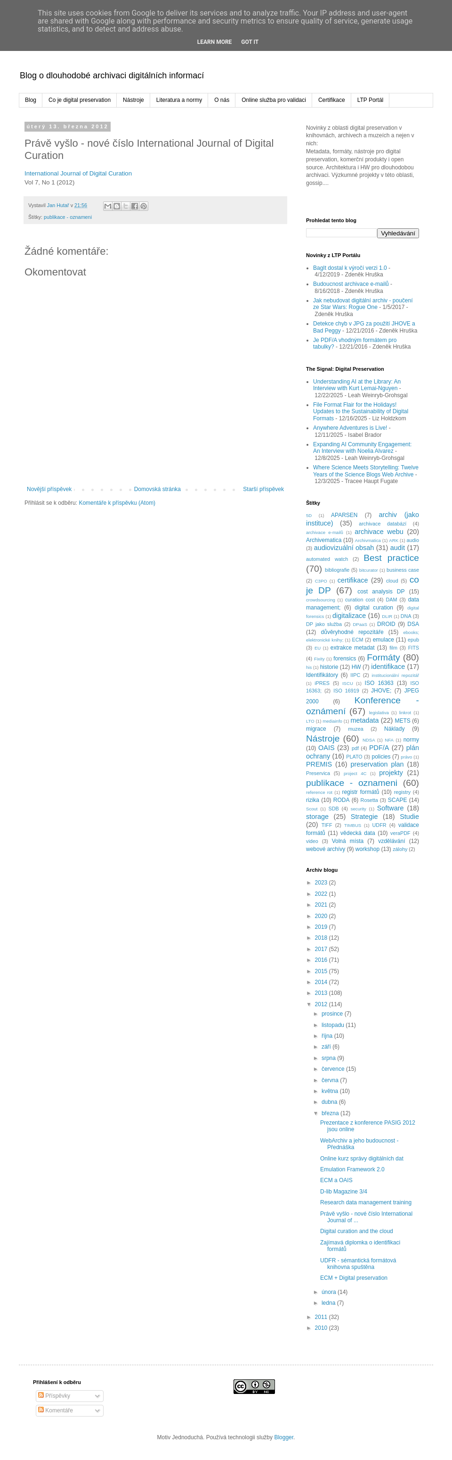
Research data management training (366, 1202)
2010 (322, 1328)
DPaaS (360, 624)
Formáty (383, 657)
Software (390, 808)
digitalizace (349, 615)
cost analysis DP (380, 591)
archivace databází (382, 523)
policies (380, 756)
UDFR (379, 825)
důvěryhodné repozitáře (352, 632)
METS (402, 720)
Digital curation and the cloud (356, 1231)
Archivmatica (368, 540)
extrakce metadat (353, 647)
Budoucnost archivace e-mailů (351, 284)
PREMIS (319, 764)
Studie (409, 816)
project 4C (355, 773)
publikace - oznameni (68, 217)
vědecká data (357, 833)
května (331, 1091)
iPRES (322, 683)
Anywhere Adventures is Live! (350, 428)
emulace (383, 639)
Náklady (394, 729)
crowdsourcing (320, 599)
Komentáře (55, 1410)
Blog (30, 100)
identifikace (388, 666)
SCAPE (397, 800)
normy (411, 739)
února (330, 1292)
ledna (329, 1303)
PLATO (354, 756)
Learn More (214, 42)
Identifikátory (322, 675)
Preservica (318, 773)
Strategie (364, 816)
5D (309, 515)
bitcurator (368, 570)
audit (397, 547)
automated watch (327, 559)
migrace (316, 729)
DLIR (387, 616)
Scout (312, 808)
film (393, 648)
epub (413, 639)
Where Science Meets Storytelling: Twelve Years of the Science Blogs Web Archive (366, 470)
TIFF (327, 825)
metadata (364, 720)
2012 (322, 1004)
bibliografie (337, 570)
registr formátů (360, 792)
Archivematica (323, 540)
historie (329, 667)
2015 (322, 971)
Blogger (283, 1437)
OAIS (326, 747)
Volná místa (348, 841)
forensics (344, 658)
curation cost (360, 599)
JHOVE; (381, 690)
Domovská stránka (157, 489)
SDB (333, 808)
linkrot (405, 712)
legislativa (379, 712)
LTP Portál (370, 100)
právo (406, 756)
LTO (310, 721)
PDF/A (379, 747)
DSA (413, 624)
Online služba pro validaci (274, 100)
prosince (333, 1013)
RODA (341, 800)
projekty (391, 772)
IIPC (355, 675)
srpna (329, 1058)
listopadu (334, 1025)
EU (318, 648)
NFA (389, 740)
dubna (330, 1102)
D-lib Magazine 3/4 (343, 1191)
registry (402, 792)
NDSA (369, 740)
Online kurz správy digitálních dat (362, 1158)
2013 (322, 993)
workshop (367, 849)
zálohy (400, 849)
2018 (322, 937)
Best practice (391, 558)
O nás (221, 100)
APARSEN (344, 515)
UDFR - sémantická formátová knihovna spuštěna (358, 1263)
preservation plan (377, 764)
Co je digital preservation (79, 100)
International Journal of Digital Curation (78, 173)
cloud (392, 581)
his (309, 667)
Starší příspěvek (263, 489)
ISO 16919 (346, 690)
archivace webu (379, 531)
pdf (355, 748)
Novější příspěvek (49, 489)
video (312, 841)
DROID (386, 624)
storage (317, 816)
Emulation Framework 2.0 (352, 1169)
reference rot (319, 792)
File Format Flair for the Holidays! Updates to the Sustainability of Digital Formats (360, 411)
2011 (322, 1317)
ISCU (347, 683)
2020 (322, 916)
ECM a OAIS (336, 1180)
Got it (249, 42)
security (358, 808)
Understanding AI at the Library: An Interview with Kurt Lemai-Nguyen (357, 385)
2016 (322, 960)
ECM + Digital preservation (353, 1278)
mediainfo (332, 721)
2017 (322, 949)
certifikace (353, 580)
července (334, 1069)
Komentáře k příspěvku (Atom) (117, 503)
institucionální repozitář (395, 675)
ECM (357, 639)
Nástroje (133, 100)
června (331, 1080)
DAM (391, 599)
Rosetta (369, 800)
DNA (406, 616)
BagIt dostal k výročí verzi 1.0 (350, 268)
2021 (322, 904)
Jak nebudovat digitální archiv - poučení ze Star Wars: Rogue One (362, 303)
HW (356, 667)
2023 (322, 882)
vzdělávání (391, 841)
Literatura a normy (179, 100)
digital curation (374, 607)
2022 (322, 894)
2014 (322, 982)
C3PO (321, 581)
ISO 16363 (379, 683)
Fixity (319, 658)
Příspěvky (54, 1396)
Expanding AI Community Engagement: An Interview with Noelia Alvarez (362, 447)
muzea (355, 729)
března (331, 1113)
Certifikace (331, 100)
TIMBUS (352, 825)
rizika (312, 800)
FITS (413, 648)
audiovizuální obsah (344, 547)
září (327, 1046)
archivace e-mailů (324, 532)
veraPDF (400, 833)
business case (403, 570)
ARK (393, 540)
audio (413, 540)
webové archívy (325, 849)
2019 (322, 927)
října (328, 1036)
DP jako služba (324, 624)
